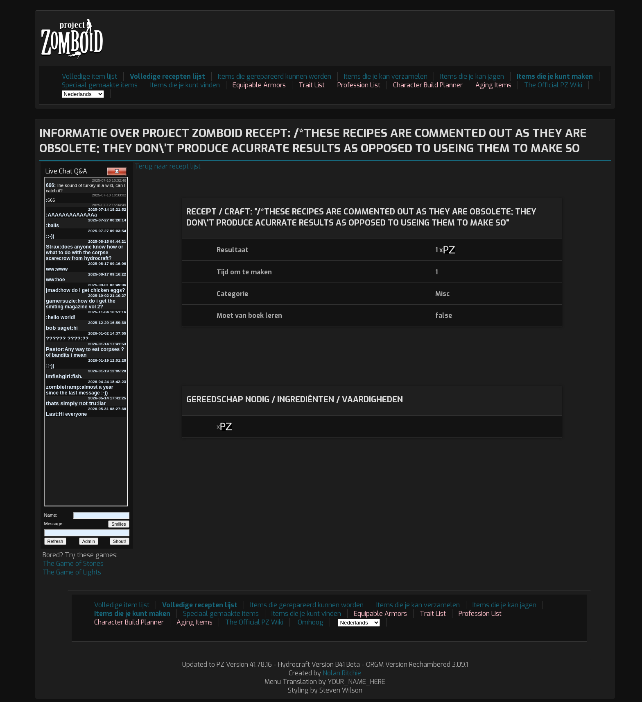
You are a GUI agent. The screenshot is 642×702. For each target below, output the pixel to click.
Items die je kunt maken (555, 76)
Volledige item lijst (89, 76)
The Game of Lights (72, 572)
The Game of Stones (73, 563)
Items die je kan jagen (472, 76)
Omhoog (310, 622)
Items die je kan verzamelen (385, 76)
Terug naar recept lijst (168, 166)
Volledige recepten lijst (167, 76)
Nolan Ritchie (342, 673)
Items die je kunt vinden (185, 85)
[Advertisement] (462, 33)
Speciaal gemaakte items (100, 85)
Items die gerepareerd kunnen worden (274, 76)
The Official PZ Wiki (553, 85)
